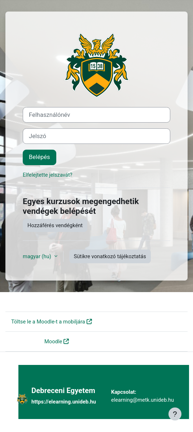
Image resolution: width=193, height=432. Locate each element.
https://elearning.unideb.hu (63, 401)
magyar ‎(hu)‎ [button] (38, 256)
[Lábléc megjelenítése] (174, 413)
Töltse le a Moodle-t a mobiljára (48, 321)
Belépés (39, 157)
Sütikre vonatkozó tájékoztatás (110, 256)
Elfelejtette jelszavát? (48, 175)
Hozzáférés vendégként (55, 225)
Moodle (53, 341)
